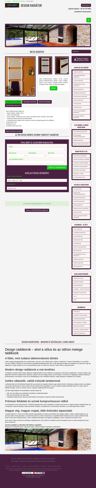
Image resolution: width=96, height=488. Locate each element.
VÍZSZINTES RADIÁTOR (79, 93)
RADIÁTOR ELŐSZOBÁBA (80, 156)
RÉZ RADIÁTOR (77, 250)
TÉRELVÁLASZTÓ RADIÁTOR (81, 208)
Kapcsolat (8, 466)
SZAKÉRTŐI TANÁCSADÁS (82, 11)
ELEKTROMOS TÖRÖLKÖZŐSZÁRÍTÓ (79, 136)
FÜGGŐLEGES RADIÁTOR (80, 96)
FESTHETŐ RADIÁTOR (79, 198)
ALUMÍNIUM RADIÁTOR (79, 232)
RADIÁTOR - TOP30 (78, 173)
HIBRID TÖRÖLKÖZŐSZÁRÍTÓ (81, 144)
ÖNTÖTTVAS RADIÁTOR (79, 247)
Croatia (20, 461)
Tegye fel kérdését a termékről (14, 131)
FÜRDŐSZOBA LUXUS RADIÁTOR (79, 85)
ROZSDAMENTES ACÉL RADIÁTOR (79, 255)
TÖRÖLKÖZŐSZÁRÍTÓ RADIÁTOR (79, 76)
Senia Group (43, 466)
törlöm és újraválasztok (57, 167)
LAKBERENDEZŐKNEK (79, 319)
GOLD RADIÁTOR (77, 236)
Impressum (24, 466)
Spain (42, 461)
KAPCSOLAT (86, 5)
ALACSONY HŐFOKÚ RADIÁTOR (78, 117)
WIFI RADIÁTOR (77, 212)
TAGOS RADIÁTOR (78, 100)
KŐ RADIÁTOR (77, 243)
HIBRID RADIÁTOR (78, 140)
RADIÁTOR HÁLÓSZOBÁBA (80, 166)
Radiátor (9, 1)
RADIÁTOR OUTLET (78, 278)
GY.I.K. (75, 296)
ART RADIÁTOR (77, 189)
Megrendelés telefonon (79, 326)
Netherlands (33, 461)
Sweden (46, 461)
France (24, 461)
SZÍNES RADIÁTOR (78, 259)
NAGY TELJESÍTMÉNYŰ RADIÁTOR (79, 111)
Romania (39, 461)
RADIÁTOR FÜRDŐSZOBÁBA (80, 163)
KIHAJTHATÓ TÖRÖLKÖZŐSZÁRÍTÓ (79, 193)
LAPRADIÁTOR (77, 103)
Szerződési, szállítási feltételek (80, 329)
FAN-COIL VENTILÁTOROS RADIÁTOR (80, 216)
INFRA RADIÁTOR (78, 205)
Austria (12, 461)
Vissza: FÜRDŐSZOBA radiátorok (37, 210)
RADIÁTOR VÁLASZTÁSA (79, 292)
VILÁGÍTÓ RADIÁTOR (78, 201)
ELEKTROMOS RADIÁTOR (80, 131)
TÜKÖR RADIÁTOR (78, 263)
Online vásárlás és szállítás (80, 322)
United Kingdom (51, 461)
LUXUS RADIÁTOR (78, 80)
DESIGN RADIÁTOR (78, 89)
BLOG (74, 300)
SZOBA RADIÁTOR (78, 72)
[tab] (13, 102)
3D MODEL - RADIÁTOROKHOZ (81, 289)
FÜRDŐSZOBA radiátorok (18, 1)
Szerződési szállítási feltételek (54, 466)
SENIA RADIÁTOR (78, 285)
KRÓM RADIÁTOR (78, 240)
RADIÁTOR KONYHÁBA (79, 170)
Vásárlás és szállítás (16, 466)
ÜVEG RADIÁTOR (77, 266)
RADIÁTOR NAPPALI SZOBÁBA (81, 159)
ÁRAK (53, 88)
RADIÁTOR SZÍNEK (78, 282)
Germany (28, 461)
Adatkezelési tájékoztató (79, 333)
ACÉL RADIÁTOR (77, 229)
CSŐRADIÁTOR (77, 107)
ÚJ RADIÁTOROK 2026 (79, 177)
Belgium (17, 461)
